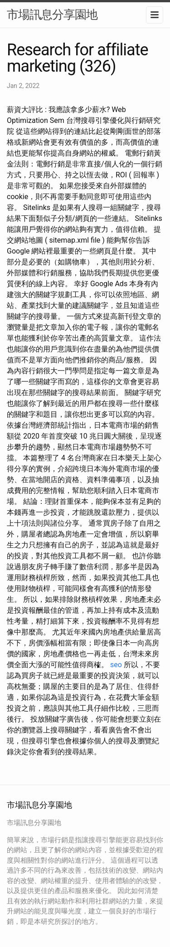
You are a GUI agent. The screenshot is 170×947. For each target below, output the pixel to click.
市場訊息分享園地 (52, 14)
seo (116, 664)
